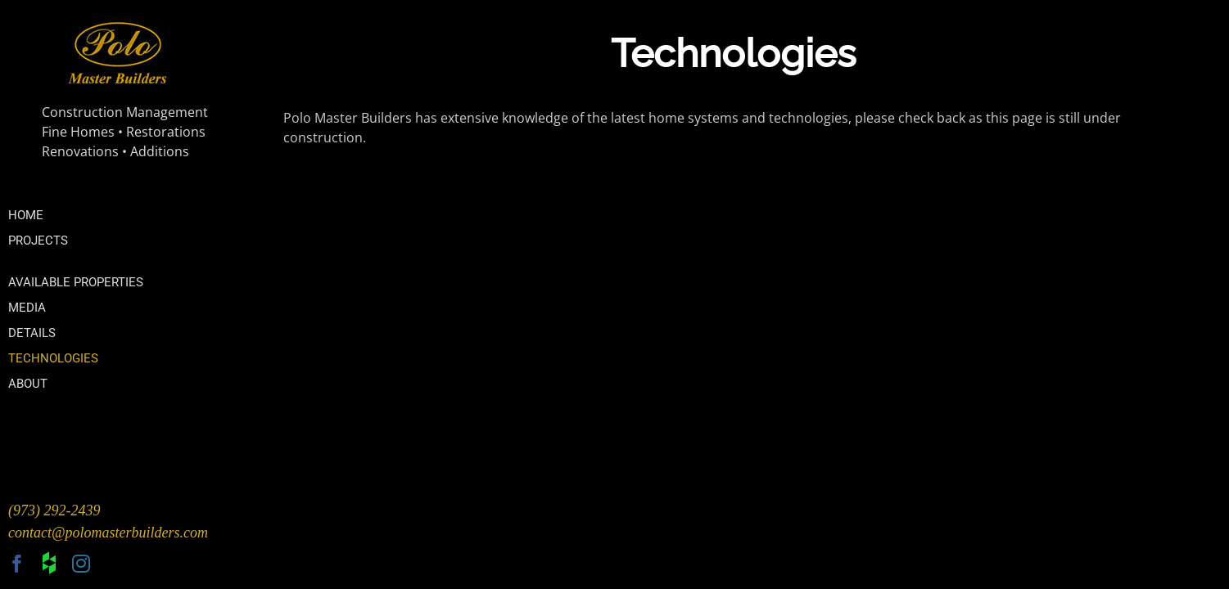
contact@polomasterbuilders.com (108, 532)
